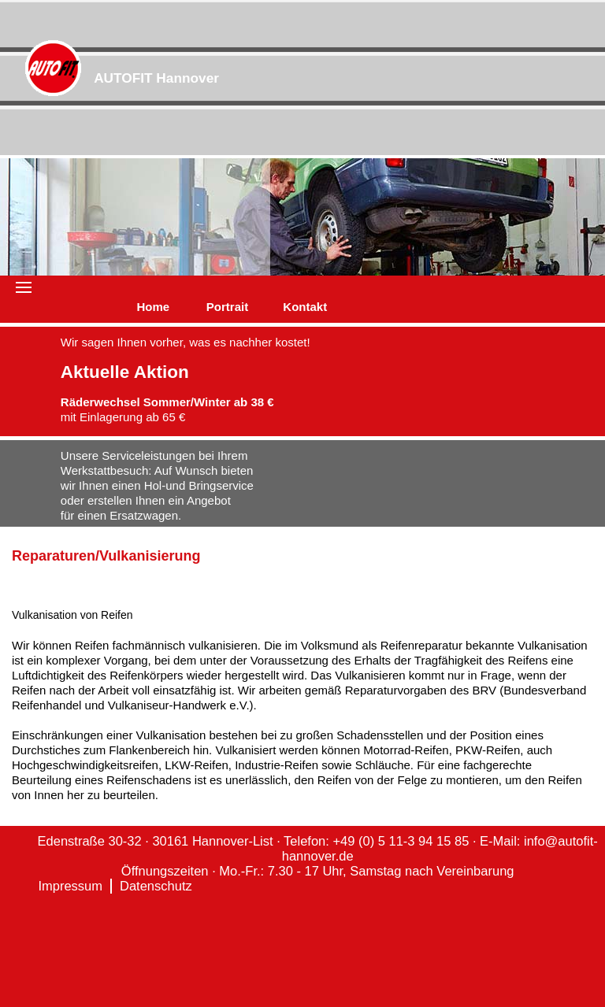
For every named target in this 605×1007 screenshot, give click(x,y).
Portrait (227, 306)
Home (153, 306)
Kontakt (305, 306)
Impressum (70, 886)
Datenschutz (156, 886)
